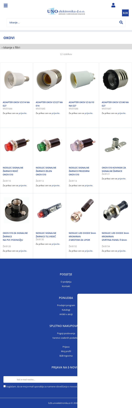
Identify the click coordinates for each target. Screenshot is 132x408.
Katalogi (66, 309)
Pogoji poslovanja (66, 333)
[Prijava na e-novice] (125, 379)
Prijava (66, 346)
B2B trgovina (66, 355)
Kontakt (66, 286)
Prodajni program (66, 305)
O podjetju (66, 281)
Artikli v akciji (66, 314)
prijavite (22, 113)
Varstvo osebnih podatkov (66, 337)
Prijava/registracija (113, 6)
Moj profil (66, 351)
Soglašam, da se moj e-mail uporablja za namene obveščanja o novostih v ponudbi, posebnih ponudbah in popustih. (65, 386)
